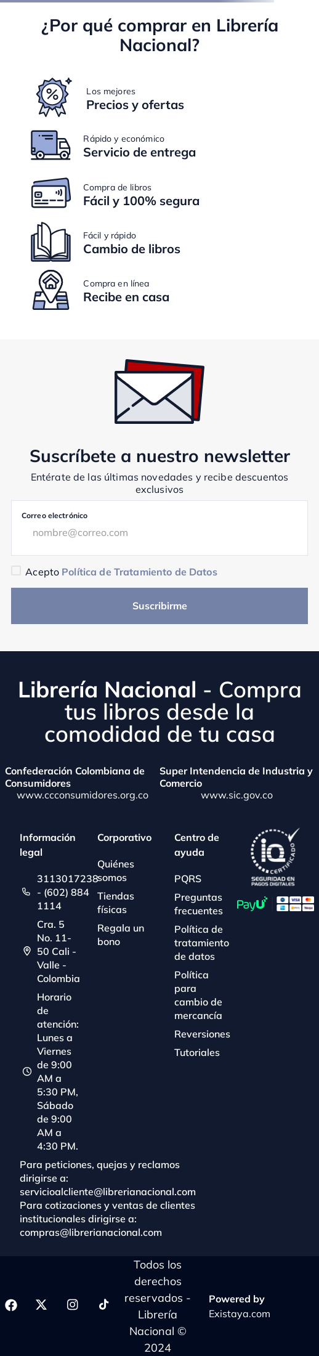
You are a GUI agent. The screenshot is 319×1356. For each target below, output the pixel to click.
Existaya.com (239, 1313)
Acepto (121, 572)
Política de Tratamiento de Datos (139, 572)
